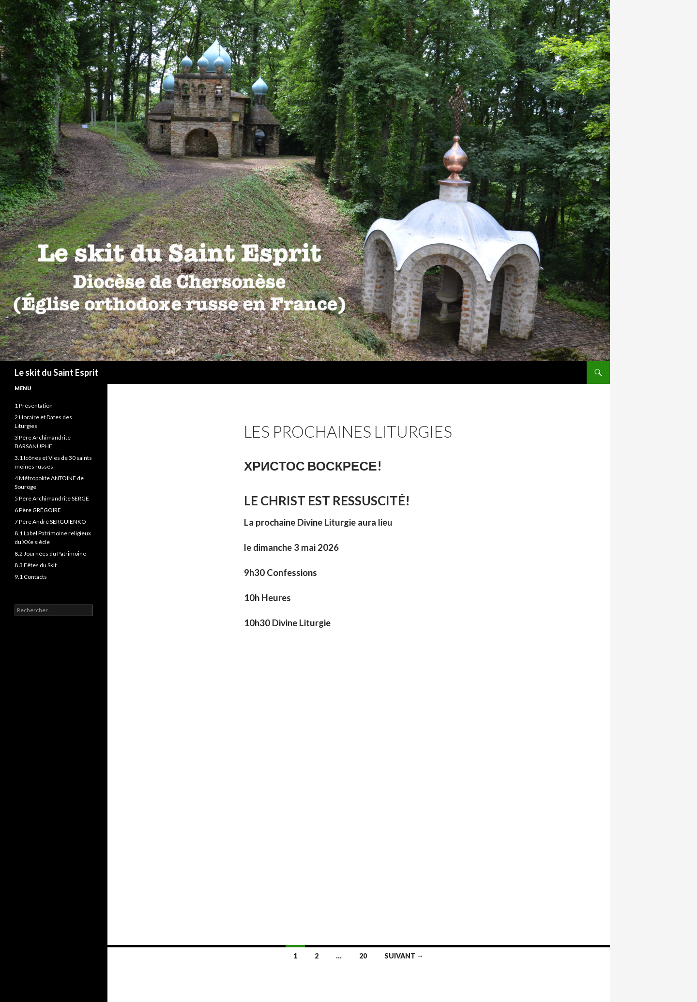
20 (363, 956)
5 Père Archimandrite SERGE (52, 498)
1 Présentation (34, 405)
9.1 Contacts (31, 576)
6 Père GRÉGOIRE (38, 510)
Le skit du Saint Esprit (56, 372)
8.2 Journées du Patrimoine (50, 553)
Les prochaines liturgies (348, 431)
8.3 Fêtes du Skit (36, 565)
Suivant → (404, 956)
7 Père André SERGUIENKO (50, 521)
